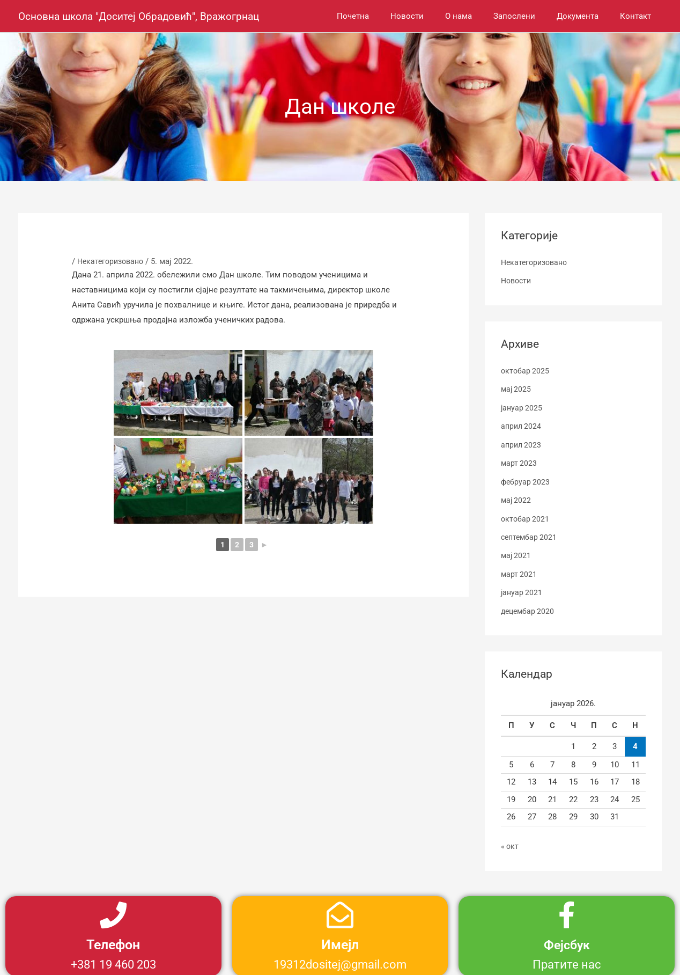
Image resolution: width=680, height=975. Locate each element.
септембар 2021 (530, 533)
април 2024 (522, 424)
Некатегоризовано (113, 261)
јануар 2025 (522, 406)
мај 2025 (517, 388)
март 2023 (519, 460)
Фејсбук (567, 939)
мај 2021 (517, 551)
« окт (510, 840)
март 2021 (519, 569)
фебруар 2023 (526, 478)
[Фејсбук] (566, 909)
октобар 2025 (526, 370)
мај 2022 (517, 497)
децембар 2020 (529, 605)
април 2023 (522, 443)
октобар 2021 (526, 515)
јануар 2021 (522, 587)
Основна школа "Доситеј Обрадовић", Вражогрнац (144, 16)
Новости (517, 280)
